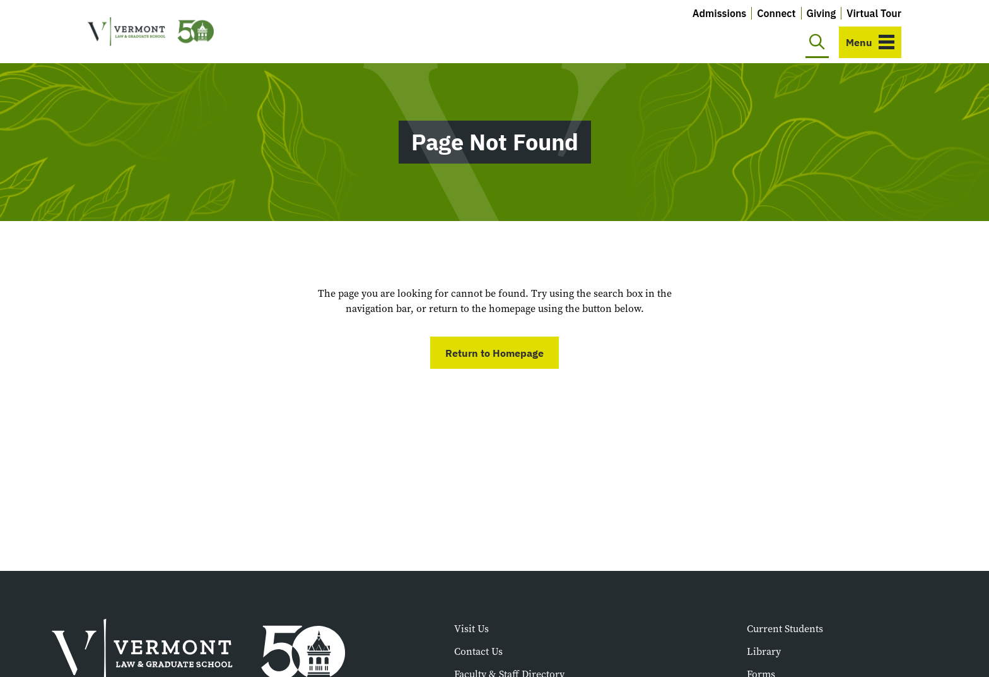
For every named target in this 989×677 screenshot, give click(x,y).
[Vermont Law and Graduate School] (151, 32)
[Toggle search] (817, 42)
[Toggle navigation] (870, 42)
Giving (821, 13)
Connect (776, 13)
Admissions (720, 13)
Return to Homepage (494, 353)
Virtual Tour (873, 13)
